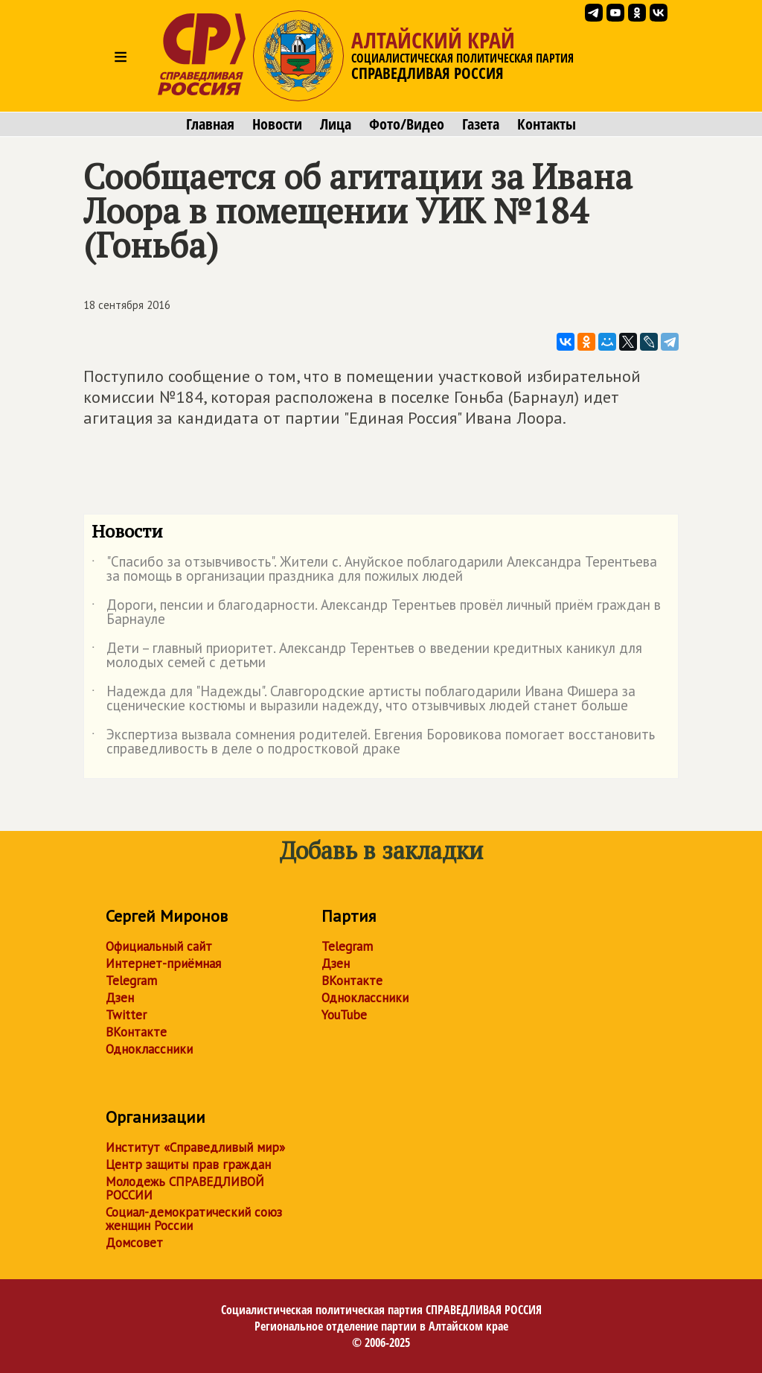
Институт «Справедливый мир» (195, 1147)
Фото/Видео (406, 124)
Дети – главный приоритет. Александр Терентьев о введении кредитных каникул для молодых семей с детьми (367, 656)
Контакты (546, 124)
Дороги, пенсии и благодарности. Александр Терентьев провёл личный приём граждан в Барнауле (376, 613)
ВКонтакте (136, 1032)
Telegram (131, 980)
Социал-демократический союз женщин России (194, 1218)
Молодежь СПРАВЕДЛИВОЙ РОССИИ (185, 1188)
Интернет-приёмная (163, 963)
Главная (210, 124)
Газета (480, 124)
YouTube (344, 1015)
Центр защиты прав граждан (188, 1164)
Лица (335, 124)
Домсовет (134, 1242)
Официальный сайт (159, 946)
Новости (277, 124)
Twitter (126, 1015)
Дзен (120, 997)
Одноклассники (149, 1049)
